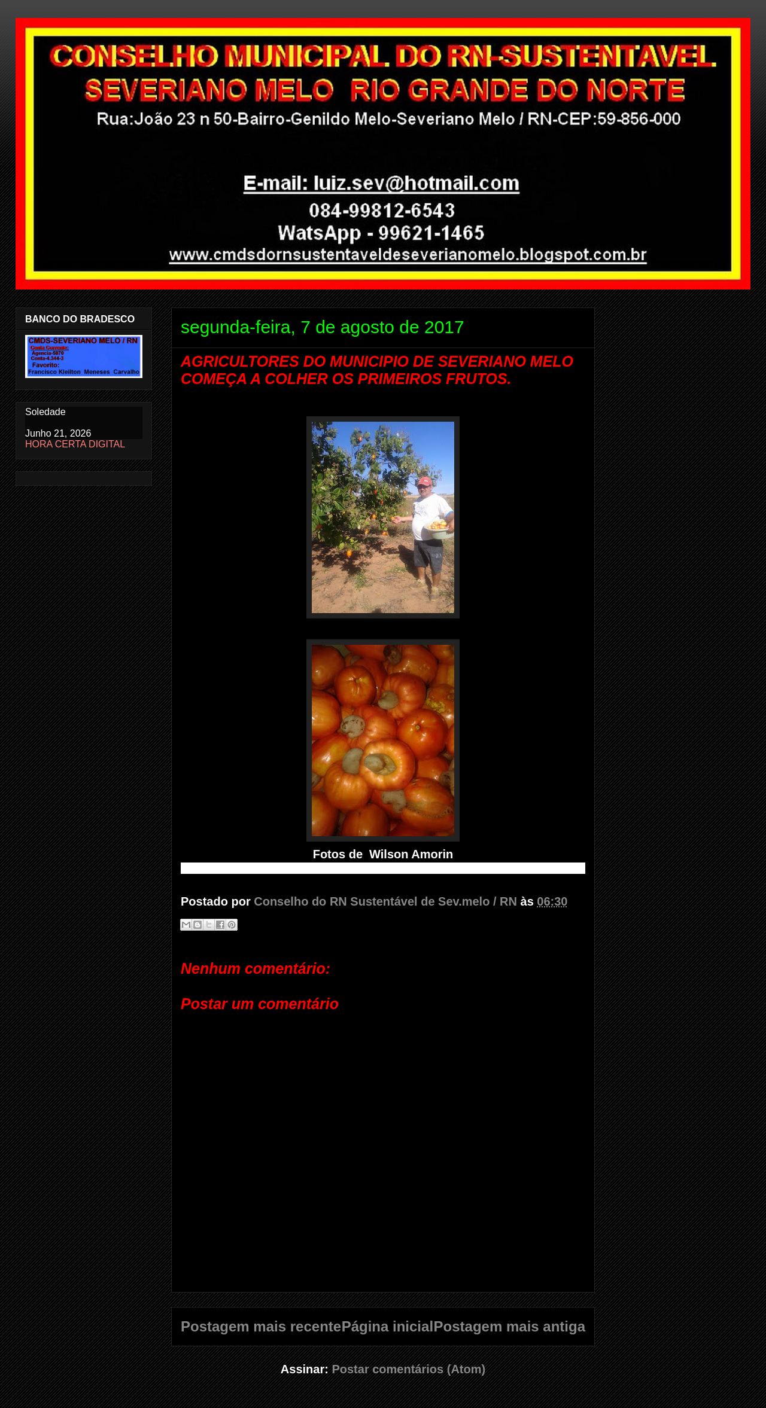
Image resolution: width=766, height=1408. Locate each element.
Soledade (45, 412)
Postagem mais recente (261, 1326)
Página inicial (387, 1326)
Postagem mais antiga (509, 1326)
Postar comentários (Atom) (408, 1369)
